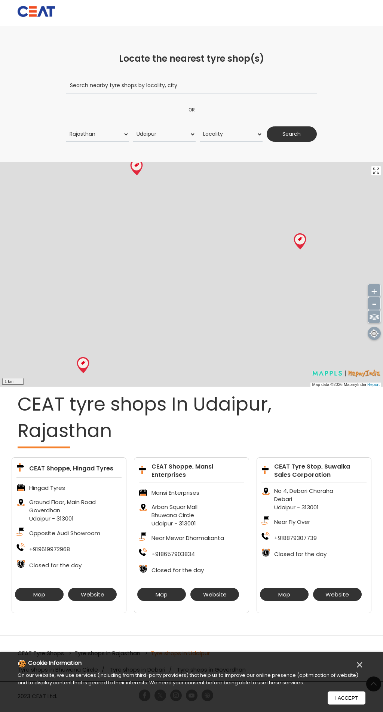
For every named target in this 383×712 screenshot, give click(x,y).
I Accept (346, 698)
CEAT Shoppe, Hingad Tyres (71, 468)
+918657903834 (173, 554)
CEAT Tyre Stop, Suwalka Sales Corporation (312, 470)
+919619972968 (49, 549)
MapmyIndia (355, 384)
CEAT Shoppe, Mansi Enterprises (182, 470)
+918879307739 (295, 538)
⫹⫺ (374, 316)
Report (373, 384)
